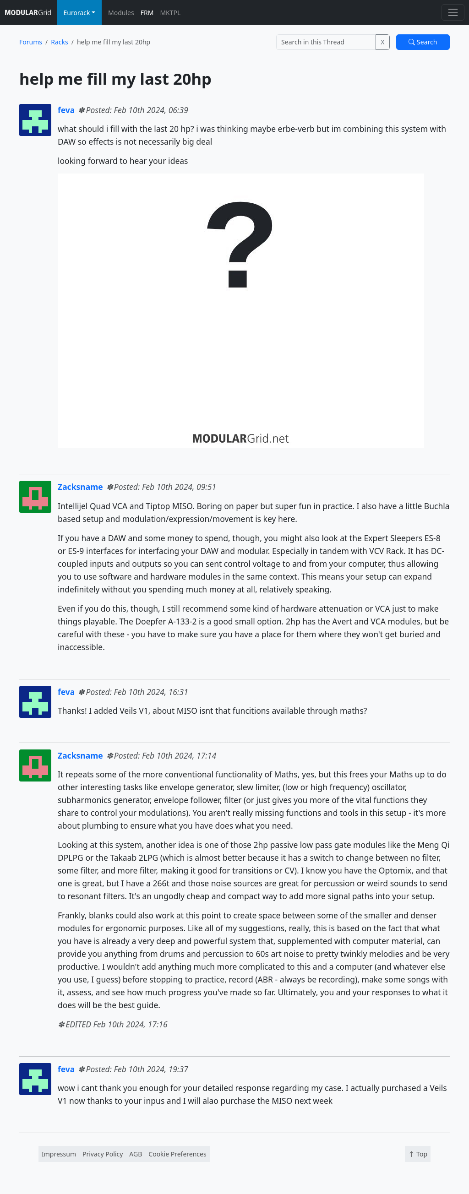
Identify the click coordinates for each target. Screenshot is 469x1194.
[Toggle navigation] (453, 12)
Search (423, 42)
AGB (135, 1154)
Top (417, 1154)
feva (66, 109)
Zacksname (80, 486)
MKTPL (170, 12)
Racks (59, 42)
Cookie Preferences (177, 1154)
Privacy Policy (102, 1154)
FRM (147, 12)
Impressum (59, 1154)
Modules (121, 12)
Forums (30, 42)
